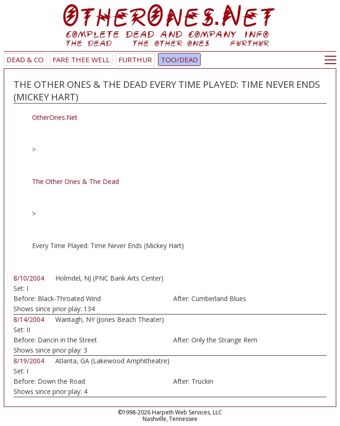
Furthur (135, 59)
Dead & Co (25, 59)
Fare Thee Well (81, 59)
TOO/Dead (179, 59)
